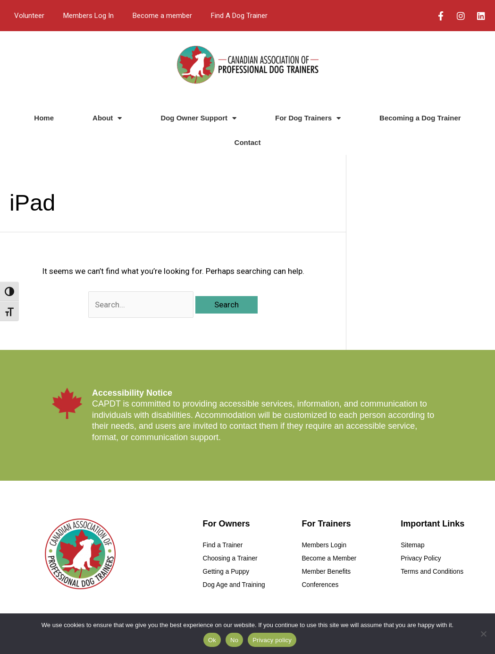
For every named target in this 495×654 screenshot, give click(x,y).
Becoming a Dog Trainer (420, 118)
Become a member (162, 15)
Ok (212, 640)
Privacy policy (272, 640)
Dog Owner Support (198, 118)
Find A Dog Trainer (239, 15)
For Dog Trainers (308, 118)
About (107, 118)
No (234, 640)
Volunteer (29, 15)
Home (44, 118)
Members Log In (88, 15)
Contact (248, 142)
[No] (483, 633)
